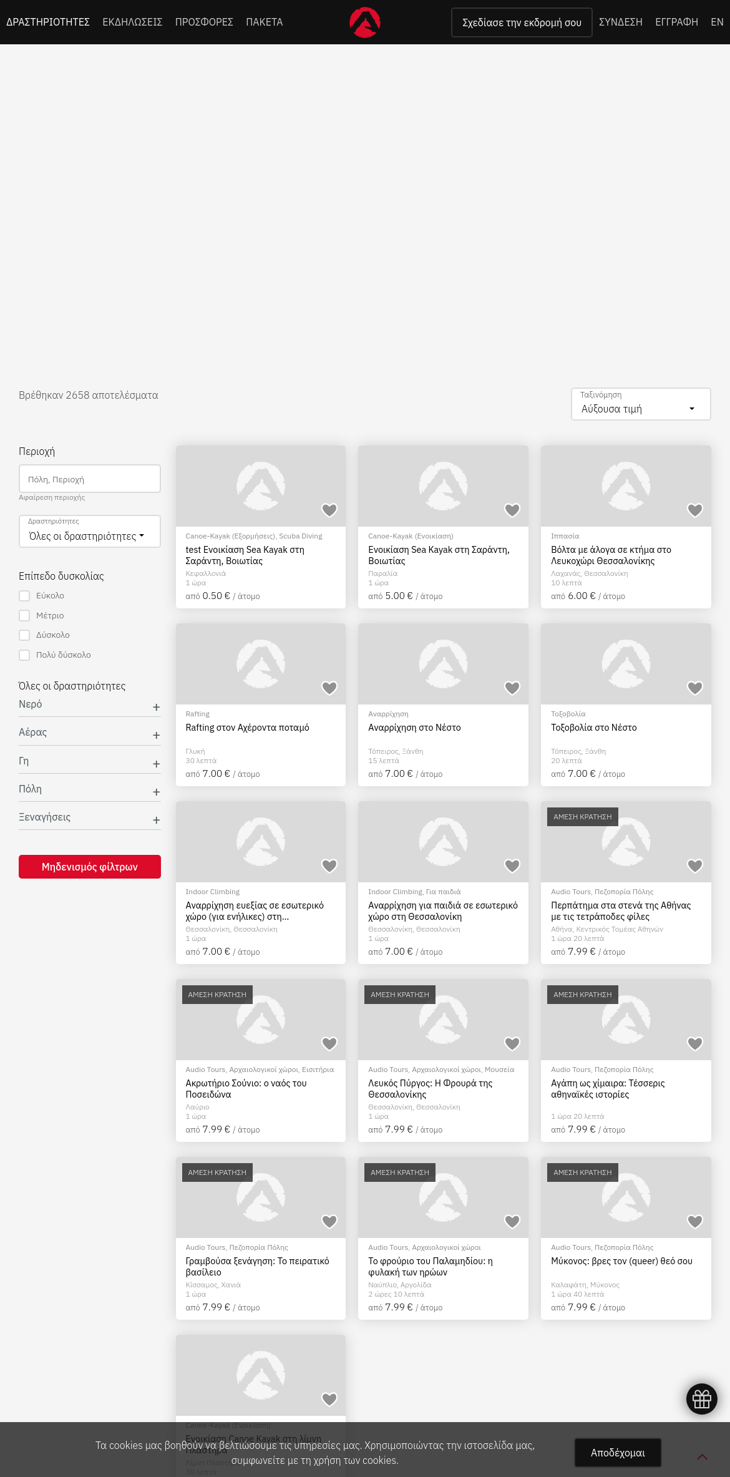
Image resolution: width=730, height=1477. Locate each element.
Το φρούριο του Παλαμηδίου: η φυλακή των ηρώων (430, 1266)
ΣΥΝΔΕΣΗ (621, 22)
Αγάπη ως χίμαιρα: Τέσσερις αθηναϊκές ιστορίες (608, 1088)
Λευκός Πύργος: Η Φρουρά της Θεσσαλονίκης (430, 1088)
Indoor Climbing (213, 891)
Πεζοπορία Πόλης (624, 891)
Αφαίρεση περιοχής (52, 497)
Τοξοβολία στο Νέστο (594, 727)
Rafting (198, 713)
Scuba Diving (300, 535)
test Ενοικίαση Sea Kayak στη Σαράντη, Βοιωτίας (245, 555)
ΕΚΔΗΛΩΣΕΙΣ (132, 22)
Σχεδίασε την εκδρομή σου (522, 22)
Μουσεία (500, 1069)
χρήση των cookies (355, 1460)
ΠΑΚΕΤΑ (264, 22)
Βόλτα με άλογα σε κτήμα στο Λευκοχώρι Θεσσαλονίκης (611, 555)
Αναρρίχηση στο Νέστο (414, 727)
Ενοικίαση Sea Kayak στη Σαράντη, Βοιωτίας (439, 555)
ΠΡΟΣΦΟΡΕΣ (204, 22)
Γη (24, 761)
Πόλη (30, 789)
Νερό (30, 704)
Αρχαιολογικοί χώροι (263, 1069)
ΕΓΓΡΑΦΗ (676, 22)
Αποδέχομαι (618, 1452)
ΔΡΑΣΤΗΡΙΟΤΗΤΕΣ (48, 22)
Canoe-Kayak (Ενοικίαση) (411, 535)
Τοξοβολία (568, 713)
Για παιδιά (443, 891)
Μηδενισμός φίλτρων (90, 866)
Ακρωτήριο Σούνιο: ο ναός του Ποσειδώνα (246, 1088)
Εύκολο (41, 596)
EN (717, 22)
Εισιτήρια (318, 1069)
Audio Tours (571, 891)
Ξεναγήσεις (45, 817)
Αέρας (33, 732)
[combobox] (641, 404)
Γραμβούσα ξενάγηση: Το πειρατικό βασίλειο (257, 1266)
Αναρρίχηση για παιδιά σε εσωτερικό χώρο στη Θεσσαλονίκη (443, 911)
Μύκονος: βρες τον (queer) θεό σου (622, 1261)
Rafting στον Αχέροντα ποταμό (247, 727)
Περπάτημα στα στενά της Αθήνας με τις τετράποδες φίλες (621, 911)
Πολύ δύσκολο (55, 655)
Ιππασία (565, 535)
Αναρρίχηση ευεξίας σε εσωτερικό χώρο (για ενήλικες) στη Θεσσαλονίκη (255, 911)
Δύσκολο (44, 635)
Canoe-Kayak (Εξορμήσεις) (231, 535)
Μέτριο (41, 616)
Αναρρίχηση (388, 713)
